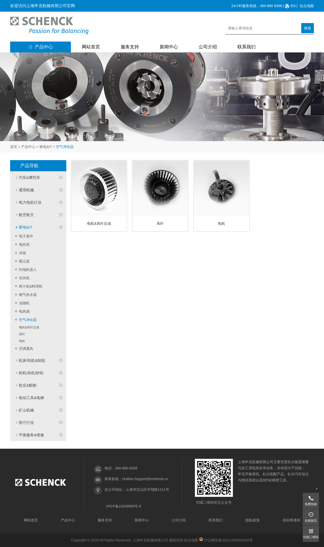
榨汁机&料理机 (31, 286)
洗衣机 (24, 278)
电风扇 (24, 311)
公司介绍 (208, 46)
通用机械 (26, 190)
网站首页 (91, 46)
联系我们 (246, 46)
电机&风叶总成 (29, 327)
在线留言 (311, 520)
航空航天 (26, 215)
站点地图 (307, 6)
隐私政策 (253, 520)
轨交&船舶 (27, 385)
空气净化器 (28, 320)
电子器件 (26, 236)
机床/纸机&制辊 (32, 360)
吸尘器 (24, 261)
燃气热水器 (28, 295)
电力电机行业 (30, 202)
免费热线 (311, 504)
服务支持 (130, 46)
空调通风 (26, 349)
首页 (13, 147)
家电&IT (45, 147)
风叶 (22, 334)
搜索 (307, 28)
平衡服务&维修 (31, 435)
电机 (22, 341)
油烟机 (24, 303)
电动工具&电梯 (31, 397)
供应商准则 (291, 520)
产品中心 (40, 46)
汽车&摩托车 (29, 177)
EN (293, 6)
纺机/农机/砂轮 (31, 373)
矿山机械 (26, 410)
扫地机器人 (28, 270)
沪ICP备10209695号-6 (123, 506)
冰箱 (22, 253)
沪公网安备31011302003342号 (228, 540)
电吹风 (24, 244)
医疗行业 (26, 422)
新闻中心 (169, 46)
